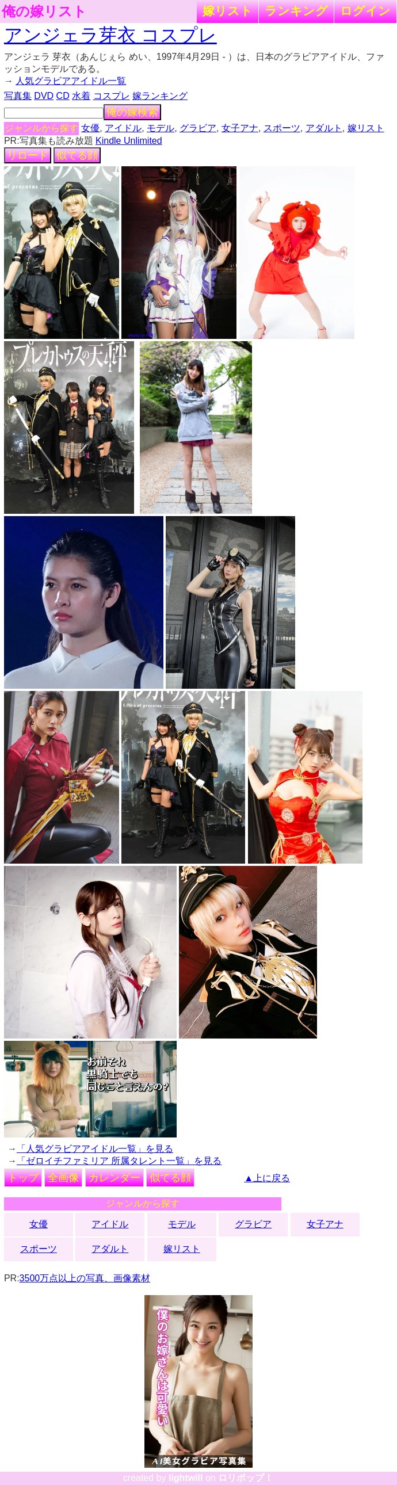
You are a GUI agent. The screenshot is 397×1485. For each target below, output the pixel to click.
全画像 (63, 1178)
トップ (23, 1178)
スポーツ (282, 128)
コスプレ (111, 96)
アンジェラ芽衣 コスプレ (110, 35)
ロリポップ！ (245, 1478)
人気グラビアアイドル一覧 (71, 81)
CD (63, 96)
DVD (44, 96)
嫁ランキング (160, 96)
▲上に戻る (267, 1178)
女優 (90, 128)
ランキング (296, 10)
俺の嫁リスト (44, 11)
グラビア (198, 128)
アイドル (123, 128)
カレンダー (114, 1178)
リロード (27, 155)
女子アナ (240, 128)
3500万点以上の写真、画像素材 (85, 1278)
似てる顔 (77, 155)
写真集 (18, 96)
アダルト (324, 128)
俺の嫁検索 (132, 112)
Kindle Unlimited (129, 141)
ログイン (365, 10)
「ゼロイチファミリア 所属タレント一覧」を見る (119, 1161)
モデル (160, 128)
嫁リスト (228, 10)
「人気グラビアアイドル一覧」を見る (95, 1149)
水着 (81, 96)
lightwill (186, 1478)
